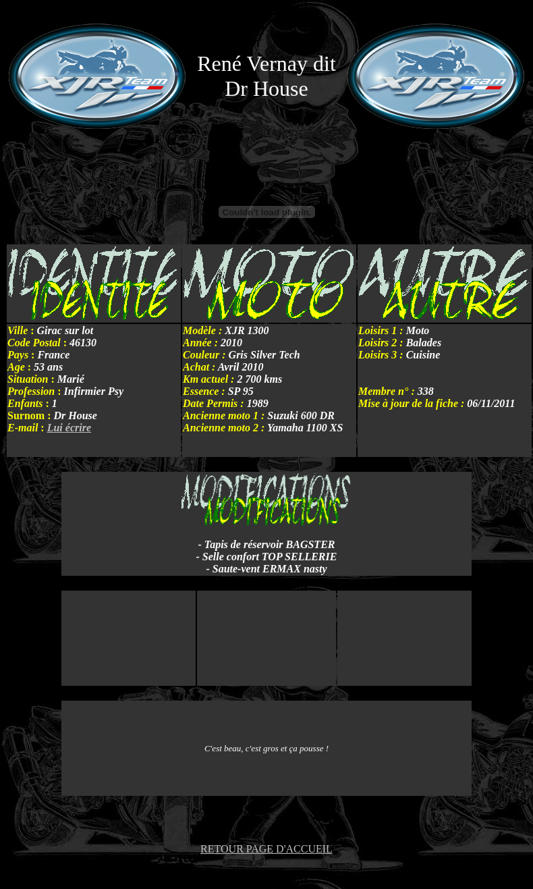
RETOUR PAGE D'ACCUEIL (266, 849)
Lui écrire (69, 427)
